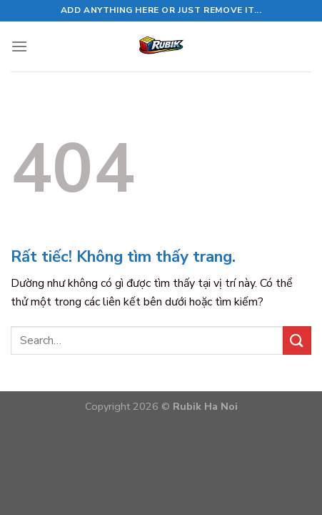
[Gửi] (297, 340)
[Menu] (19, 46)
